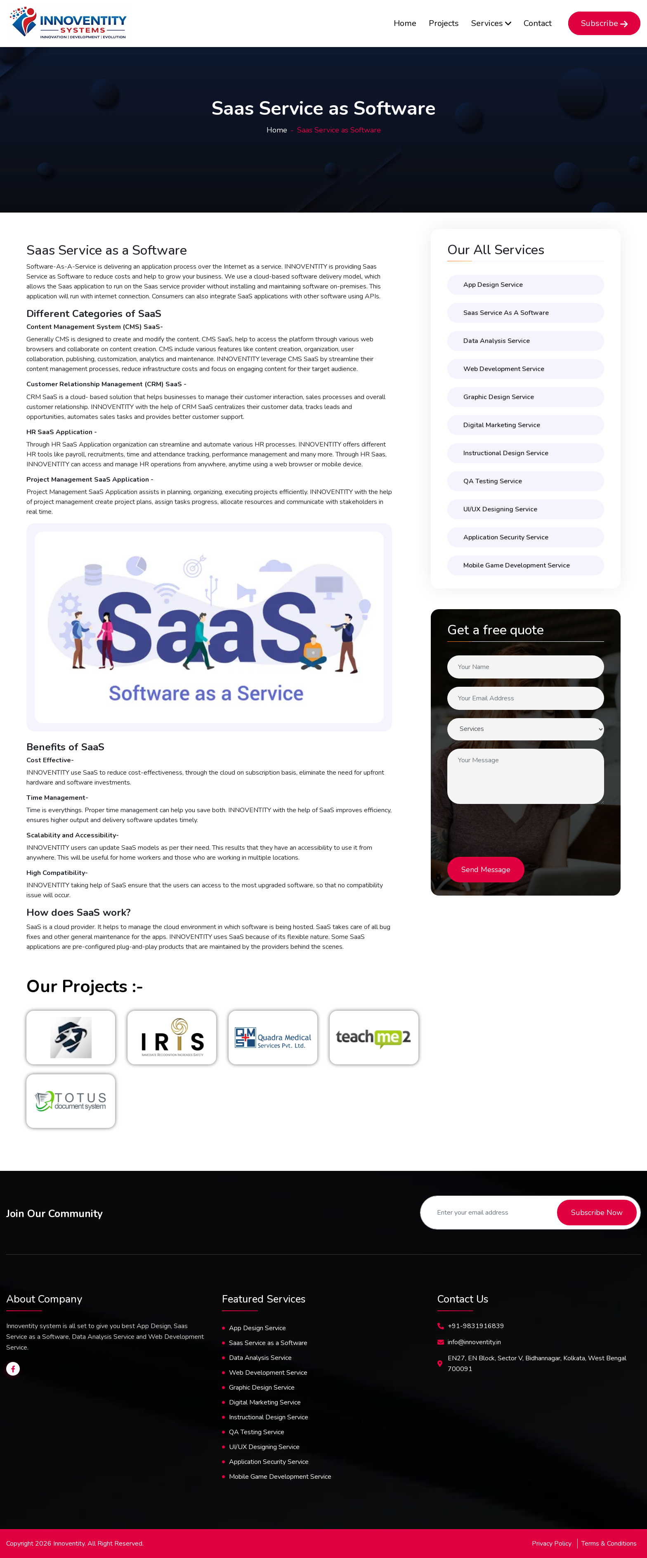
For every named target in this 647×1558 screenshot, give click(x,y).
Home (405, 23)
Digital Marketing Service (501, 425)
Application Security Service (505, 537)
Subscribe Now (597, 1213)
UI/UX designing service (500, 509)
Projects (444, 23)
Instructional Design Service (505, 453)
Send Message (485, 870)
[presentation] (514, 828)
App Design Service (493, 284)
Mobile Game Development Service (516, 565)
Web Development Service (503, 369)
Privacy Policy (551, 1543)
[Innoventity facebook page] (13, 1369)
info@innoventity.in (474, 1342)
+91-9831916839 (476, 1326)
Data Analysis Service (496, 340)
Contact (538, 23)
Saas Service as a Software (506, 312)
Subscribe (604, 23)
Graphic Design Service (498, 397)
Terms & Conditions (609, 1543)
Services (491, 23)
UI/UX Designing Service (264, 1447)
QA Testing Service (492, 481)
